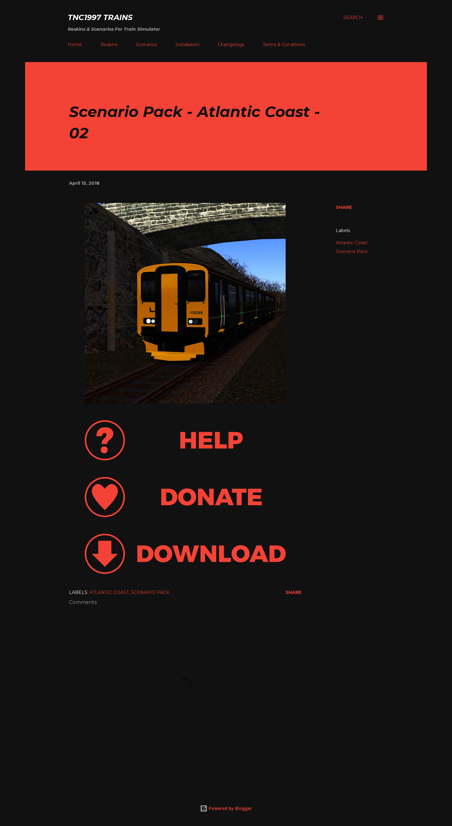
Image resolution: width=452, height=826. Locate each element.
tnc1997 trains (100, 17)
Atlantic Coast (352, 243)
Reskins (108, 44)
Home (75, 44)
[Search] (353, 17)
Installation (187, 44)
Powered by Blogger (226, 808)
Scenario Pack (352, 251)
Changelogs (231, 44)
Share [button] (344, 207)
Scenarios (146, 44)
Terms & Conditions (284, 44)
